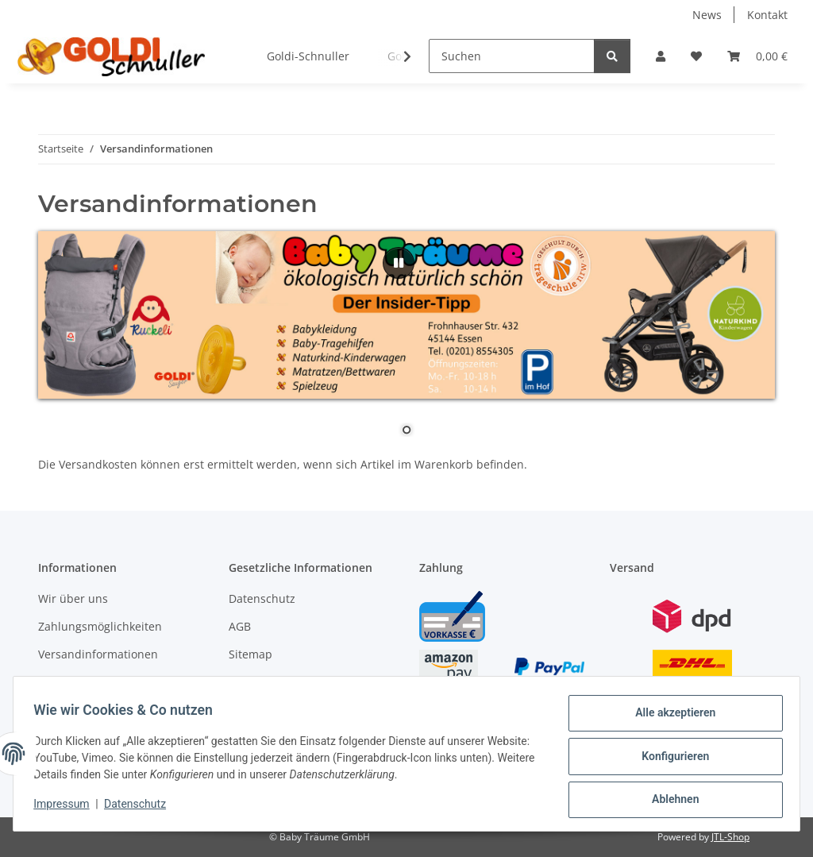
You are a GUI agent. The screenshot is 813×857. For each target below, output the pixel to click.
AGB (240, 626)
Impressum (66, 807)
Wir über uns (73, 598)
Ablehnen (669, 800)
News (707, 14)
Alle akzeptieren (670, 718)
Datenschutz (140, 807)
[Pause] (398, 263)
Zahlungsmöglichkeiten (100, 626)
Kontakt (767, 14)
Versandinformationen (98, 654)
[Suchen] (512, 56)
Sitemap (250, 654)
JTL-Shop (730, 836)
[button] (660, 56)
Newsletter (67, 682)
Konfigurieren (669, 759)
